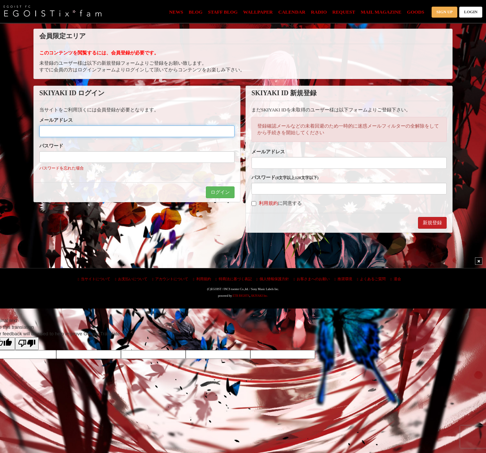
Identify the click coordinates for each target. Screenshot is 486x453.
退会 (395, 279)
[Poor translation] (27, 343)
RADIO (319, 12)
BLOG (196, 12)
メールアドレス (56, 120)
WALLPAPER (258, 12)
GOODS (415, 12)
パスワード (51, 146)
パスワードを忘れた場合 (61, 168)
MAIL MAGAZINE (381, 12)
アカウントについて (170, 279)
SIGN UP (444, 12)
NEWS (176, 12)
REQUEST (343, 12)
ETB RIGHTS (241, 295)
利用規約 (268, 203)
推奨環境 (344, 279)
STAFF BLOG (223, 12)
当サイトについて (94, 279)
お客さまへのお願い (311, 279)
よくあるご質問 (371, 279)
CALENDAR (291, 12)
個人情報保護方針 (272, 279)
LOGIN (471, 12)
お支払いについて (131, 279)
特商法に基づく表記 (233, 279)
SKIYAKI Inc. (259, 295)
